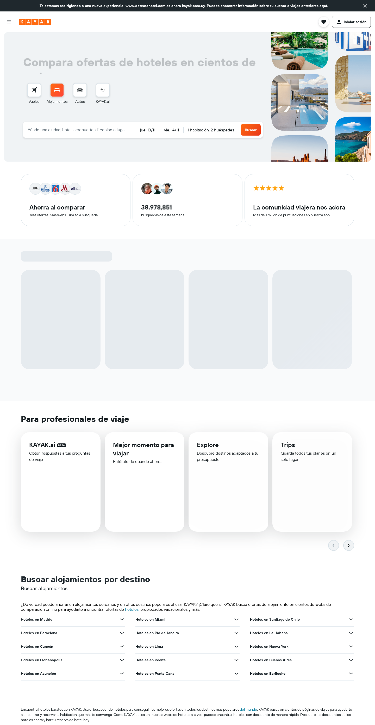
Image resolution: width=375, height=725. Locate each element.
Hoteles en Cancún (37, 647)
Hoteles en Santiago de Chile (275, 620)
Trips (288, 448)
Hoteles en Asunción (38, 674)
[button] (365, 5)
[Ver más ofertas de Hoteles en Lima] (236, 647)
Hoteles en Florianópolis (41, 660)
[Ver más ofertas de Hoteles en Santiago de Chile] (351, 620)
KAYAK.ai (42, 446)
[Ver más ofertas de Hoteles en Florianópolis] (122, 661)
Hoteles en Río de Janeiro (157, 633)
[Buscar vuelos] (34, 90)
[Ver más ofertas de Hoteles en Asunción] (122, 674)
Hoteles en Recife (150, 660)
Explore (208, 447)
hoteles (132, 610)
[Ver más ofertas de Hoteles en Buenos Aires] (351, 661)
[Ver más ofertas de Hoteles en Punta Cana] (236, 674)
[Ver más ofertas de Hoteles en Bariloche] (351, 674)
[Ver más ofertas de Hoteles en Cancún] (122, 647)
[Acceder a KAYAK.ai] (103, 90)
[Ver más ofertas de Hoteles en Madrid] (122, 620)
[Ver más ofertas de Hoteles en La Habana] (351, 634)
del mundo (248, 710)
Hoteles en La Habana (269, 633)
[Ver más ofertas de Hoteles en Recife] (236, 661)
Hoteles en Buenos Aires (271, 660)
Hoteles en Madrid (37, 620)
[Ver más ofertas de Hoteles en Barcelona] (122, 634)
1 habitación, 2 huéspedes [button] (211, 129)
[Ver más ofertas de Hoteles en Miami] (236, 620)
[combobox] (79, 129)
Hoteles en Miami (150, 620)
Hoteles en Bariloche (267, 674)
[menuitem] (34, 93)
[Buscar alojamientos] (57, 90)
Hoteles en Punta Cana (154, 674)
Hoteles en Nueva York (269, 647)
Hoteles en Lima (149, 647)
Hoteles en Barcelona (39, 633)
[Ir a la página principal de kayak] (35, 22)
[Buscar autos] (80, 90)
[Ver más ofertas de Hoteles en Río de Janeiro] (236, 634)
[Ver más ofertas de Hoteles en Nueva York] (351, 647)
